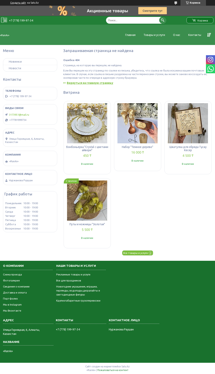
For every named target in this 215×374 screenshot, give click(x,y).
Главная (130, 35)
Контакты (194, 35)
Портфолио (10, 298)
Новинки (15, 61)
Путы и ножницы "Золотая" (87, 224)
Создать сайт (18, 2)
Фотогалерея (11, 280)
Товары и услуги (154, 35)
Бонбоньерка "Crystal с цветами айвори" (87, 148)
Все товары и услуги (135, 253)
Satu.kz (125, 366)
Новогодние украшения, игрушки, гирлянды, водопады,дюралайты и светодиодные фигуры (78, 290)
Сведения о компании (16, 286)
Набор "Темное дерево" (137, 147)
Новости (15, 68)
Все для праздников (68, 280)
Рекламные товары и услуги (73, 274)
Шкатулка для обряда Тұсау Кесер (188, 148)
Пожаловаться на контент (112, 370)
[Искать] (162, 20)
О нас (176, 35)
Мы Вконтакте (12, 310)
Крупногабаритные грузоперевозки (78, 300)
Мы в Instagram (12, 304)
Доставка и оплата (15, 292)
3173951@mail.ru (19, 114)
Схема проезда (12, 274)
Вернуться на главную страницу (90, 83)
